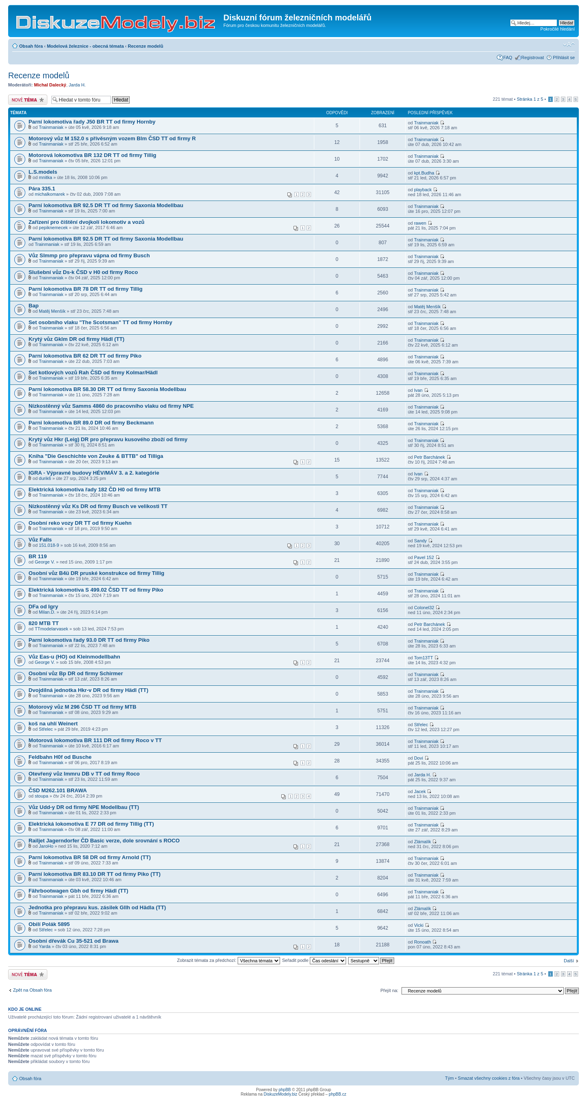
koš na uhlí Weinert (53, 723)
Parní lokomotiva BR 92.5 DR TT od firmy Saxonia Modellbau (106, 205)
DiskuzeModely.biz (281, 1094)
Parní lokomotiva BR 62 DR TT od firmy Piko (85, 356)
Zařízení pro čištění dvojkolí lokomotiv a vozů (86, 222)
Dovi (418, 758)
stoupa (41, 795)
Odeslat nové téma (27, 100)
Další (569, 960)
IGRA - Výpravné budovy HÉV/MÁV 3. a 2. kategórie (94, 473)
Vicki (419, 925)
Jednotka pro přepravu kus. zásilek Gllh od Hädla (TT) (97, 907)
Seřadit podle (314, 960)
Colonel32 (424, 607)
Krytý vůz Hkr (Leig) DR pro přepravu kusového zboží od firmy (108, 439)
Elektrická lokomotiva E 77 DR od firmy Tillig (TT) (91, 824)
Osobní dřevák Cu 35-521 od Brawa (74, 941)
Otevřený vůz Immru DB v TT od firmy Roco (84, 774)
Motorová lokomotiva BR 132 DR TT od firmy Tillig (92, 155)
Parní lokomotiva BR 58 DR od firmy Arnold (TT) (90, 857)
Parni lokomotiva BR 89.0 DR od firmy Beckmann (91, 423)
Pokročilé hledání (558, 29)
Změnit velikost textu (569, 44)
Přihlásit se (564, 57)
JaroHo (46, 846)
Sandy (420, 540)
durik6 (45, 478)
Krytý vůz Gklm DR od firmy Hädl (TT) (76, 339)
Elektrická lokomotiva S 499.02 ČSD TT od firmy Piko (96, 590)
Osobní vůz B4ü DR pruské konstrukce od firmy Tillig (96, 573)
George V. (45, 561)
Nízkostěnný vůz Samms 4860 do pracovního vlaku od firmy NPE (111, 406)
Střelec (46, 729)
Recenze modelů (145, 46)
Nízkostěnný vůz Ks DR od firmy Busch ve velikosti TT (98, 506)
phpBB (285, 1089)
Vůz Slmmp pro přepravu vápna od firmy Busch (89, 255)
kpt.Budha (424, 172)
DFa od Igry (43, 606)
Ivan (418, 390)
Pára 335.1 (42, 189)
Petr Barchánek (429, 457)
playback (423, 189)
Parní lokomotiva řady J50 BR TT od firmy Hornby (92, 122)
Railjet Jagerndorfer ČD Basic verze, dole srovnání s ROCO (104, 841)
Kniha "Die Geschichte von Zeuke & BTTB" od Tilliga (96, 456)
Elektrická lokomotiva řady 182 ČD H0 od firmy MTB (95, 489)
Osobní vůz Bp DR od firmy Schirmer (76, 673)
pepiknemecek (53, 227)
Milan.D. (47, 612)
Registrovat (532, 57)
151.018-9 (49, 545)
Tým (449, 1078)
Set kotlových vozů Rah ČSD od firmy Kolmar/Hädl (93, 372)
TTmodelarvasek (51, 628)
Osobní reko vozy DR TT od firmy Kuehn (80, 523)
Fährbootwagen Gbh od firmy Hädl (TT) (78, 891)
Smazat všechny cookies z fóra (489, 1078)
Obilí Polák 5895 (49, 924)
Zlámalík (422, 841)
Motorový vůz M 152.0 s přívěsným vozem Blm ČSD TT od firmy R (112, 138)
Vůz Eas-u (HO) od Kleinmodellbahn (74, 657)
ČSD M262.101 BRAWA (58, 790)
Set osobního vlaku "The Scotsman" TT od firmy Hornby (100, 322)
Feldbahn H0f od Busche (60, 757)
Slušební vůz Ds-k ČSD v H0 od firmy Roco (83, 272)
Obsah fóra (31, 46)
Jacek (420, 791)
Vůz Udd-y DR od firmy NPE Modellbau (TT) (84, 807)
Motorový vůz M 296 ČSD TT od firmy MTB (83, 707)
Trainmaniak (51, 127)
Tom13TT (423, 657)
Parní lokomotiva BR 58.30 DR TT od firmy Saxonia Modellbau (107, 389)
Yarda (45, 946)
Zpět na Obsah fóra (32, 990)
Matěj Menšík (52, 311)
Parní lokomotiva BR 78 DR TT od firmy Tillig (86, 289)
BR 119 (38, 556)
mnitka (45, 177)
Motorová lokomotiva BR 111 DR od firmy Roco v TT (95, 740)
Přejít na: (389, 990)
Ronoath (422, 941)
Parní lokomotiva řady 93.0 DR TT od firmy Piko (89, 640)
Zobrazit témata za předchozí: (228, 960)
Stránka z (530, 99)
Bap (34, 306)
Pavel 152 (424, 557)
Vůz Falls (40, 540)
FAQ (507, 57)
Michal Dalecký (50, 84)
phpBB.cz (337, 1094)
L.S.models (43, 172)
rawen (420, 223)
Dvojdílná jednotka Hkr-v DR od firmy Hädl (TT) (88, 690)
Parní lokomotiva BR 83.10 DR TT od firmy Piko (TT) (95, 874)
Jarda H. (77, 84)
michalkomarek (50, 194)
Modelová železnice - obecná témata (85, 46)
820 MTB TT (44, 623)
